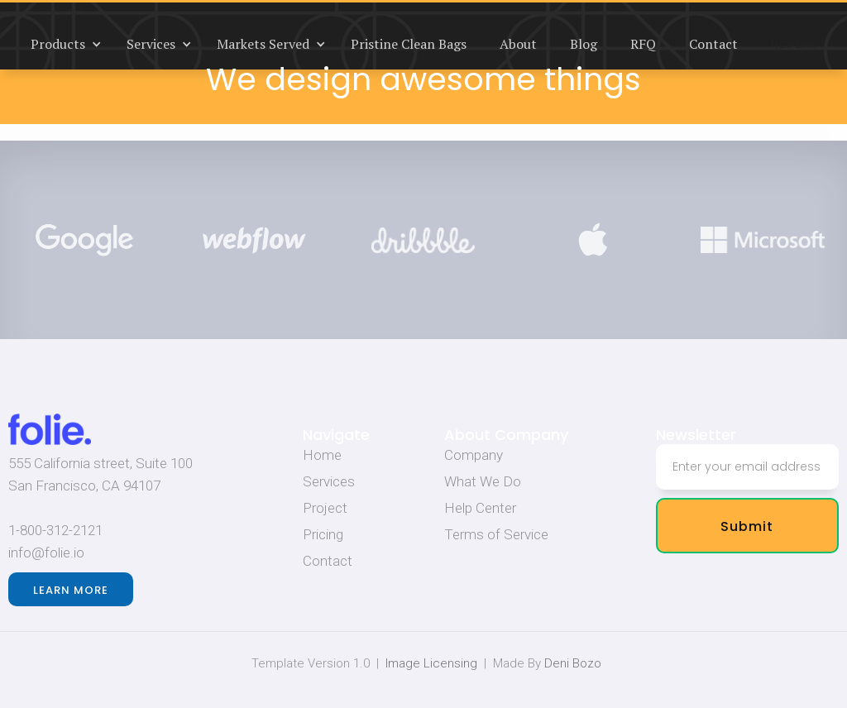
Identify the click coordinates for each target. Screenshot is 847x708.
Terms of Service (496, 534)
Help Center (480, 508)
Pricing (323, 534)
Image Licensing (431, 663)
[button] (62, 44)
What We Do (482, 481)
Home (322, 455)
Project (325, 508)
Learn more (70, 590)
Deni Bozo (572, 663)
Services (329, 481)
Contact (327, 561)
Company (473, 455)
